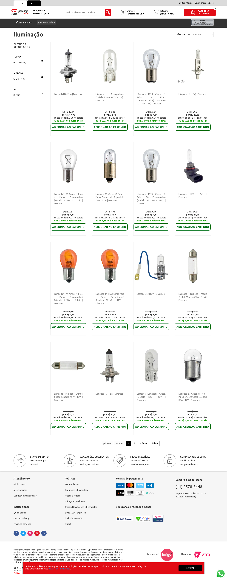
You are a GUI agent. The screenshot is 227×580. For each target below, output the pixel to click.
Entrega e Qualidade (75, 501)
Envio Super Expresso (75, 512)
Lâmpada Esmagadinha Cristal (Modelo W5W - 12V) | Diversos (110, 97)
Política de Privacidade (59, 568)
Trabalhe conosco (22, 524)
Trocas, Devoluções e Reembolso (81, 507)
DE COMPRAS (203, 13)
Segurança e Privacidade (76, 490)
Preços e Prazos (72, 495)
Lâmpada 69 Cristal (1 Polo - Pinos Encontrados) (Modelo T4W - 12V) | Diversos (110, 197)
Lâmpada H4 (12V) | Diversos (68, 94)
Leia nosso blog (21, 518)
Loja (20, 3)
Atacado (190, 3)
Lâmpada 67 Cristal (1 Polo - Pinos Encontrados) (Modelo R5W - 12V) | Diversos (193, 397)
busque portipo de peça (41, 11)
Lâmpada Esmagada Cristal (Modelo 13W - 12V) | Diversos (151, 397)
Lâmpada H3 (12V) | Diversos (151, 294)
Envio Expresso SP (74, 518)
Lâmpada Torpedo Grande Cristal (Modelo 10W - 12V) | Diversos (68, 397)
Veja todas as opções (42, 61)
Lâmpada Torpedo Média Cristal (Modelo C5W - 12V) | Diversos (193, 297)
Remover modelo (46, 22)
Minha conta (20, 484)
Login (197, 3)
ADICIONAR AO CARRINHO (68, 124)
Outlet (182, 3)
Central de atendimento (25, 495)
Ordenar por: (184, 34)
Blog (34, 3)
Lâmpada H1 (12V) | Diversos (192, 94)
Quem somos (20, 512)
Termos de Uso (72, 484)
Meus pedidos (207, 3)
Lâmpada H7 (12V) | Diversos (109, 394)
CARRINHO (203, 11)
